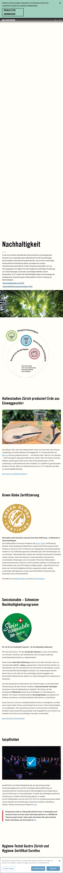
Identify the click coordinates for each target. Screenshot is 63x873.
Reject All (53, 869)
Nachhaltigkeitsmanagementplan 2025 (17, 287)
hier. (35, 805)
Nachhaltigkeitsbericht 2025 (13, 283)
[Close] (59, 861)
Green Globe (40, 543)
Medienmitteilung (20, 579)
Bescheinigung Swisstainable (13, 718)
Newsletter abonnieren (10, 12)
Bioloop (5, 455)
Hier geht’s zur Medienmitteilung (14, 474)
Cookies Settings (8, 869)
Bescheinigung (38, 579)
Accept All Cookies (38, 869)
